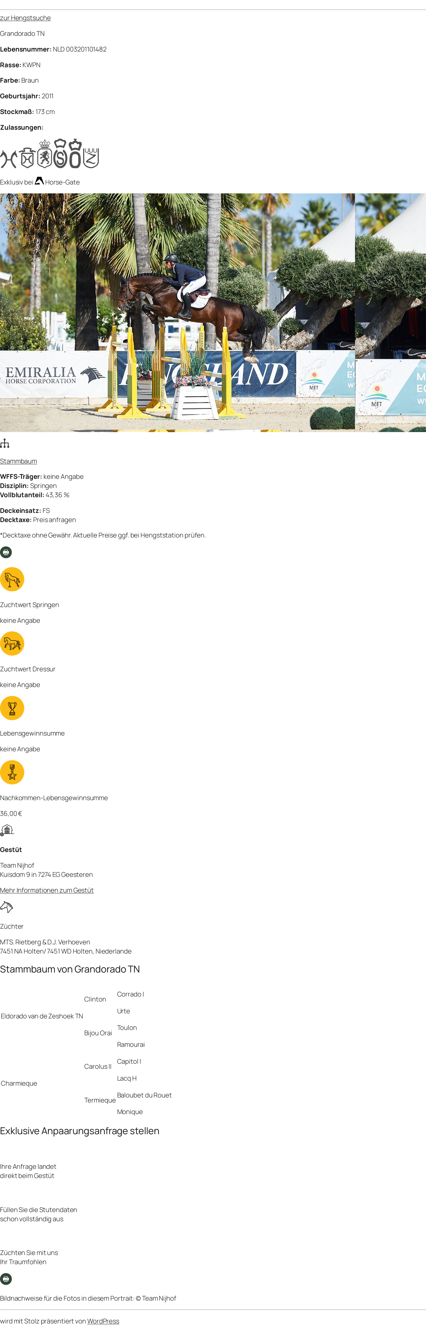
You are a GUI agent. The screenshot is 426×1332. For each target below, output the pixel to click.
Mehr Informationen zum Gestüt (47, 890)
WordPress (103, 1321)
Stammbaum (18, 461)
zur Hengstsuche (25, 17)
